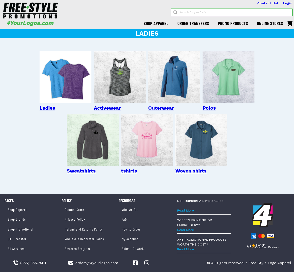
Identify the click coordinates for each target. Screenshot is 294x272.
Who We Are (130, 209)
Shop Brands (17, 219)
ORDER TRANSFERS (193, 23)
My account (130, 239)
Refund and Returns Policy (84, 229)
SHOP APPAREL (156, 23)
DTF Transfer (17, 239)
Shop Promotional (20, 229)
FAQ (124, 219)
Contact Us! (267, 3)
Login (288, 3)
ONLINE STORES (270, 23)
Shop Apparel (17, 209)
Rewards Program (77, 248)
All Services (16, 248)
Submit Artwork (133, 248)
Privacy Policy (75, 219)
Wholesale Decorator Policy (84, 239)
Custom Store (74, 209)
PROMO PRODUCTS (233, 23)
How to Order (131, 229)
